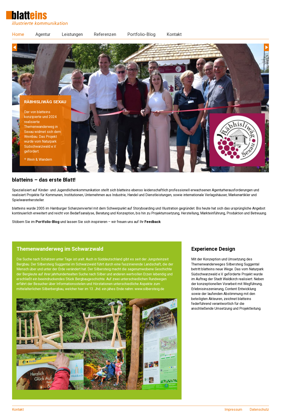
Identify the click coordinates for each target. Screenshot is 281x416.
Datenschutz (259, 409)
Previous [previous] (14, 47)
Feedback (152, 222)
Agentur (42, 34)
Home (18, 34)
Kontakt (174, 34)
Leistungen (72, 34)
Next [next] (266, 47)
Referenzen (105, 34)
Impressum (233, 409)
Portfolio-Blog (141, 34)
